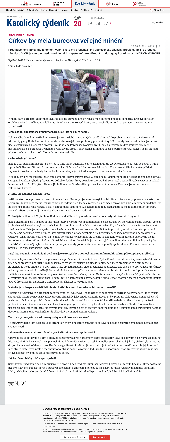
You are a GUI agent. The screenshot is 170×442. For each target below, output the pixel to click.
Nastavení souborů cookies (74, 437)
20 (78, 23)
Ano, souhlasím (100, 437)
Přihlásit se (157, 10)
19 (90, 23)
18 (98, 23)
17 (106, 23)
